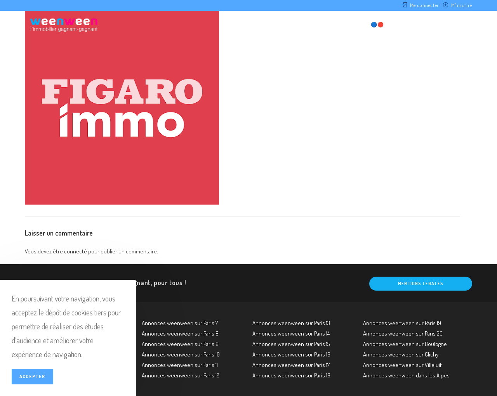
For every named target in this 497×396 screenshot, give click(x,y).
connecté (75, 251)
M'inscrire (461, 5)
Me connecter (424, 5)
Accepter (32, 376)
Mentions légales (420, 283)
